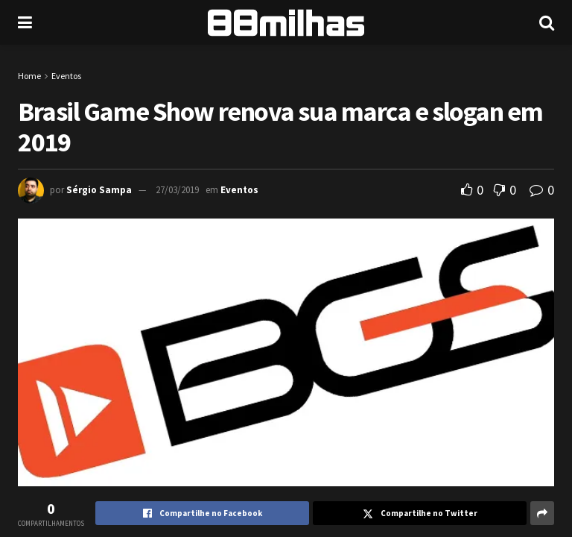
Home (29, 75)
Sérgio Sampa (99, 189)
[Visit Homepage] (286, 23)
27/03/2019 (177, 189)
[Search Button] (546, 22)
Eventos (66, 75)
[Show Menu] (25, 22)
